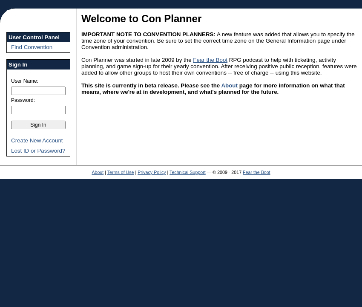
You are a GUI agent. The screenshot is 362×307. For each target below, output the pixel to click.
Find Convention (31, 47)
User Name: (24, 81)
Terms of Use (120, 172)
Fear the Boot (210, 60)
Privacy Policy (152, 172)
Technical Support (188, 172)
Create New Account (37, 140)
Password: (23, 100)
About (229, 85)
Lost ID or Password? (38, 151)
